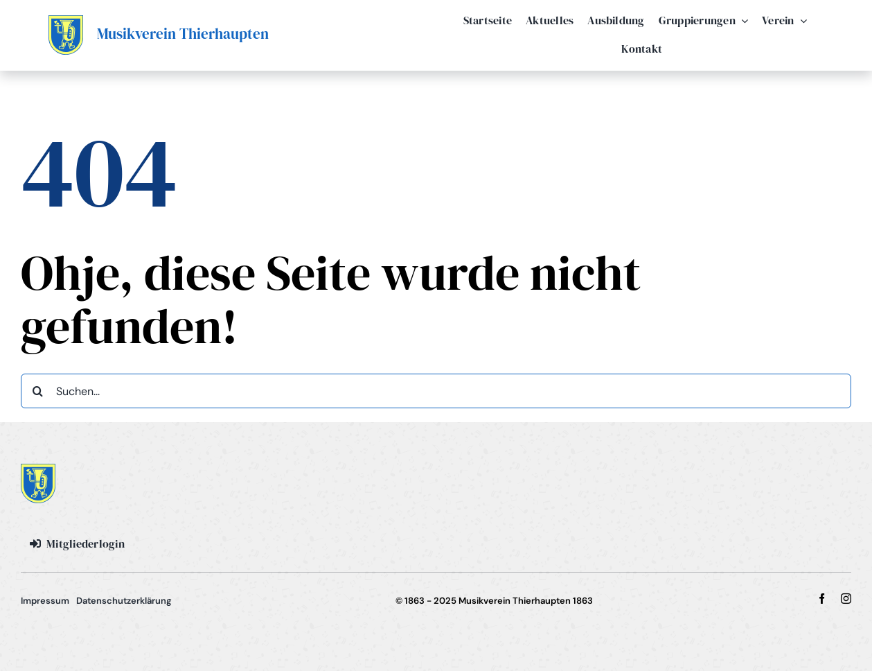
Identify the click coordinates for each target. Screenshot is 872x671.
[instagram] (846, 598)
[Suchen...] (436, 391)
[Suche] (38, 391)
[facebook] (822, 598)
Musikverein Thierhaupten (183, 34)
